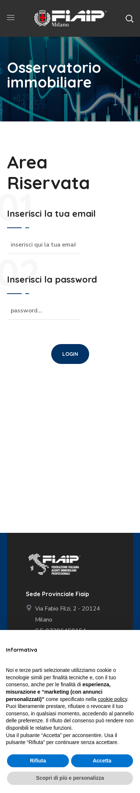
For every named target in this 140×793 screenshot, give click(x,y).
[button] (129, 18)
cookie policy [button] (112, 699)
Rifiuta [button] (38, 761)
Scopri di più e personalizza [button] (70, 778)
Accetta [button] (102, 761)
